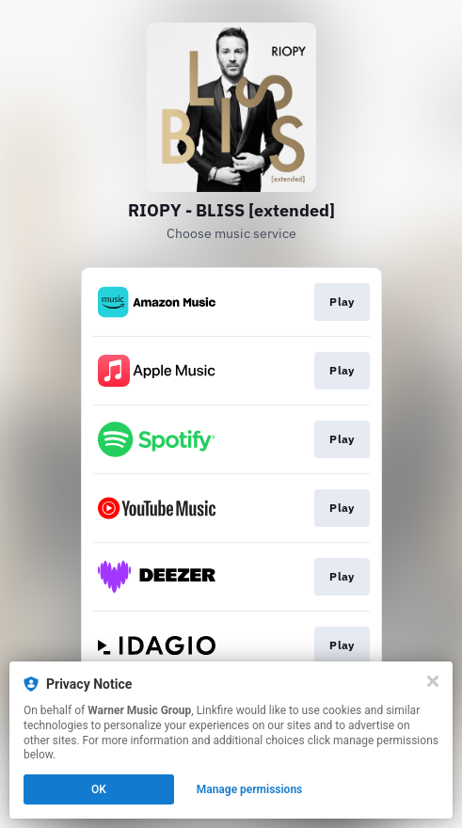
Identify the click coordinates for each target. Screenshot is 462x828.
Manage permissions (250, 789)
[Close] (433, 681)
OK (98, 789)
